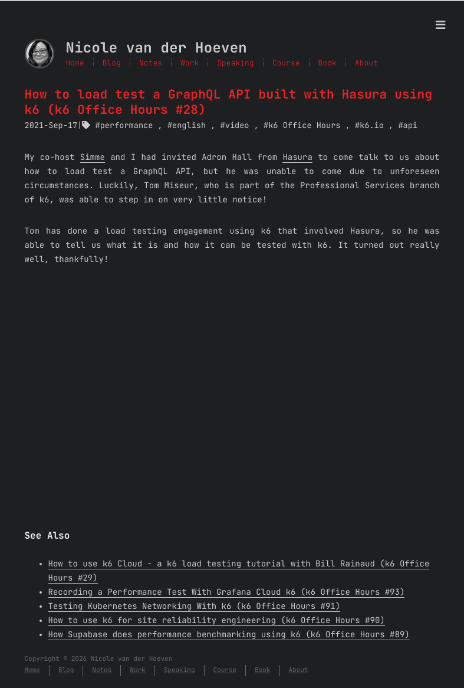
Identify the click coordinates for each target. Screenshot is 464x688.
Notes (150, 63)
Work (189, 63)
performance (126, 125)
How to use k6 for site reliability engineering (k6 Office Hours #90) (216, 620)
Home (75, 63)
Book (327, 63)
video (237, 125)
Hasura (297, 157)
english (189, 125)
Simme (92, 157)
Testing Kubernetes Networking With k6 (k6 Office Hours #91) (194, 606)
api (410, 125)
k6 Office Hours (304, 125)
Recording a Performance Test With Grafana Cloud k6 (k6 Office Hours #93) (226, 592)
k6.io (372, 125)
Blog (112, 63)
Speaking (235, 63)
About (366, 63)
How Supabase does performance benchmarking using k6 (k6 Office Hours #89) (229, 635)
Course (286, 63)
